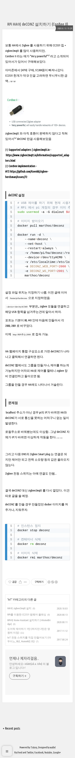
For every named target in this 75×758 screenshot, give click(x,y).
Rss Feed (18, 752)
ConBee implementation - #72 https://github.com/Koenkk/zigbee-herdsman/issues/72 (26, 171)
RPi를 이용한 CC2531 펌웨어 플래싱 (26, 614)
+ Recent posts (11, 728)
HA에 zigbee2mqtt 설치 (19, 608)
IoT (10, 599)
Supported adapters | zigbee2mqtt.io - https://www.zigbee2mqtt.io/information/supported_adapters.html (37, 155)
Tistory (34, 747)
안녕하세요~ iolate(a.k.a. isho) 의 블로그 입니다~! (29, 665)
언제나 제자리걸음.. (24, 658)
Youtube (48, 752)
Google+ (57, 752)
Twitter (30, 752)
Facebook (38, 752)
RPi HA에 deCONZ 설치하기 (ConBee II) (37, 24)
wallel (53, 747)
